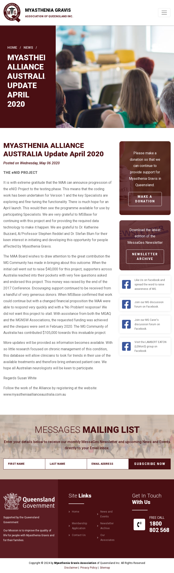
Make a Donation (145, 199)
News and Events (106, 514)
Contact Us (79, 535)
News (28, 48)
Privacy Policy (88, 567)
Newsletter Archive (145, 256)
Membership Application (79, 526)
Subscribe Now (149, 464)
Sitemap (105, 567)
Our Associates (107, 538)
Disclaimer (71, 567)
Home (12, 48)
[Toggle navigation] (164, 12)
